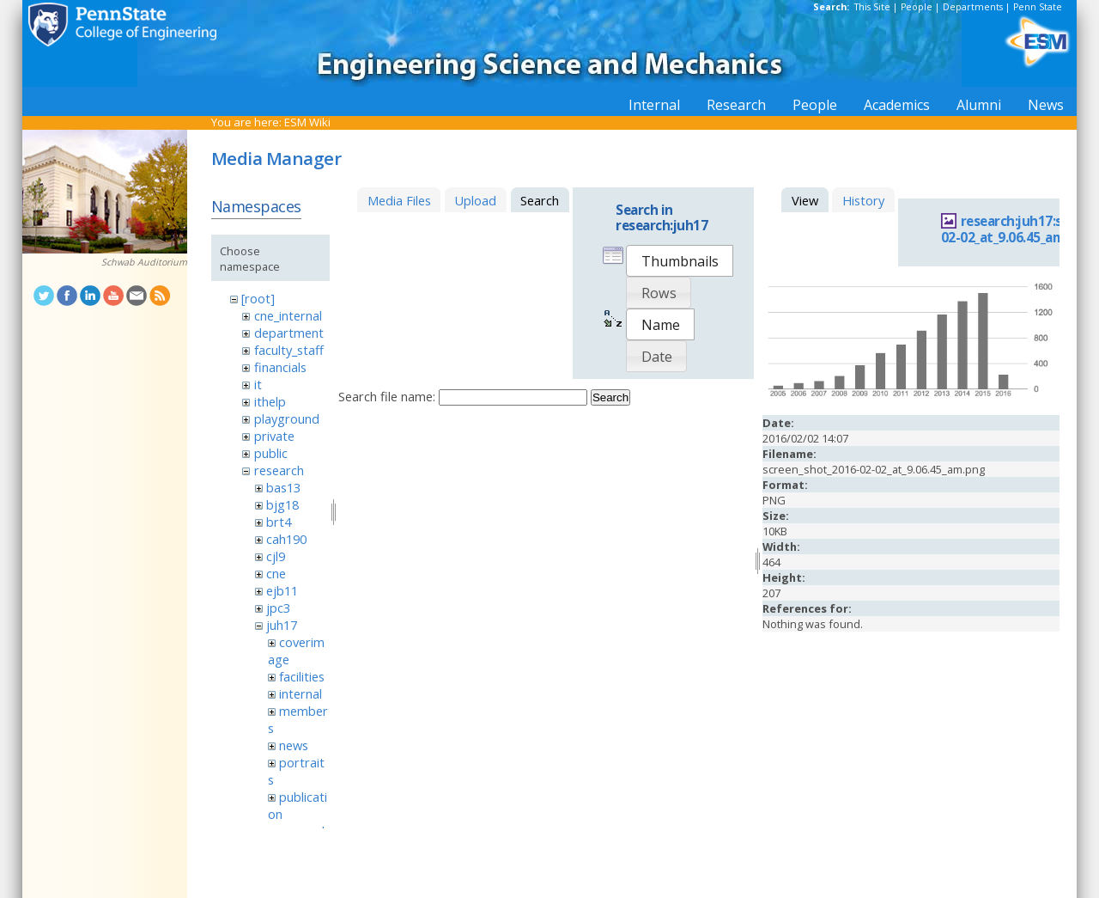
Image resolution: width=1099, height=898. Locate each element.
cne (276, 573)
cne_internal (288, 315)
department (289, 332)
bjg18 (282, 504)
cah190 (286, 538)
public (271, 452)
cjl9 (275, 556)
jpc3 (278, 607)
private (274, 435)
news (293, 745)
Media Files (399, 200)
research (279, 470)
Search (610, 397)
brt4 (278, 521)
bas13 (283, 487)
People (916, 7)
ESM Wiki (307, 122)
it (258, 384)
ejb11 (282, 590)
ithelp (270, 401)
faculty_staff (289, 349)
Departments (973, 7)
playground (286, 418)
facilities (302, 676)
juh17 (281, 624)
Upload (475, 200)
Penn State (1037, 7)
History (863, 200)
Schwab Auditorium (144, 262)
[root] (258, 298)
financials (280, 367)
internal (300, 693)
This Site (872, 7)
